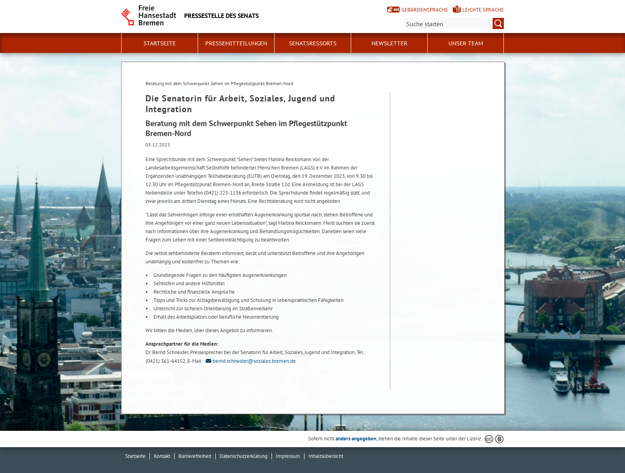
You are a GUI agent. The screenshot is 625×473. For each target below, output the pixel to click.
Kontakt (162, 456)
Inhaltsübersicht (326, 456)
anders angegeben (356, 438)
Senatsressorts (312, 43)
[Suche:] (454, 23)
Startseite (159, 43)
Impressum (288, 456)
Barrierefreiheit (195, 456)
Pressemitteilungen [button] (236, 43)
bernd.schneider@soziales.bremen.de (250, 361)
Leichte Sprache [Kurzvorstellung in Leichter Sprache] (483, 9)
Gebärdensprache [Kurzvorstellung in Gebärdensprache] (424, 9)
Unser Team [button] (465, 43)
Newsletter (389, 43)
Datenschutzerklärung (243, 456)
